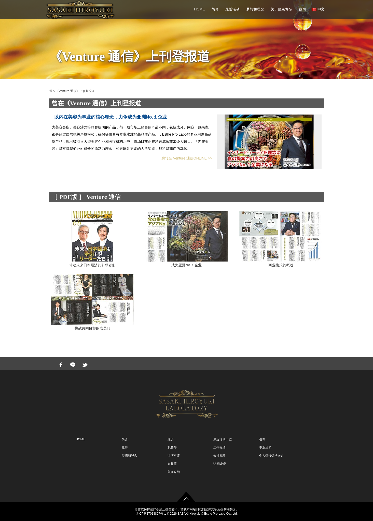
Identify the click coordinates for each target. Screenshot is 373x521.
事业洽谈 (265, 447)
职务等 (172, 447)
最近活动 (232, 9)
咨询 (302, 9)
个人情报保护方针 (271, 455)
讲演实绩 (174, 455)
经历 (171, 439)
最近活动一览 (222, 439)
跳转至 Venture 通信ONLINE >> (186, 158)
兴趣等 (172, 464)
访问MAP (219, 464)
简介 (215, 9)
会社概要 (219, 455)
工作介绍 (219, 447)
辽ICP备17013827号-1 (150, 513)
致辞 (125, 447)
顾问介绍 (174, 472)
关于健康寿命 (281, 9)
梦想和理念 (255, 9)
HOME (199, 9)
